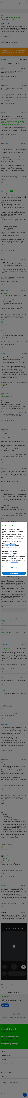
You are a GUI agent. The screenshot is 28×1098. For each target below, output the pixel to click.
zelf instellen (14, 562)
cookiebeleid (8, 555)
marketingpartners (10, 545)
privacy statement (18, 555)
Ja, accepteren (14, 573)
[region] (14, 549)
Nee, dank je (14, 567)
